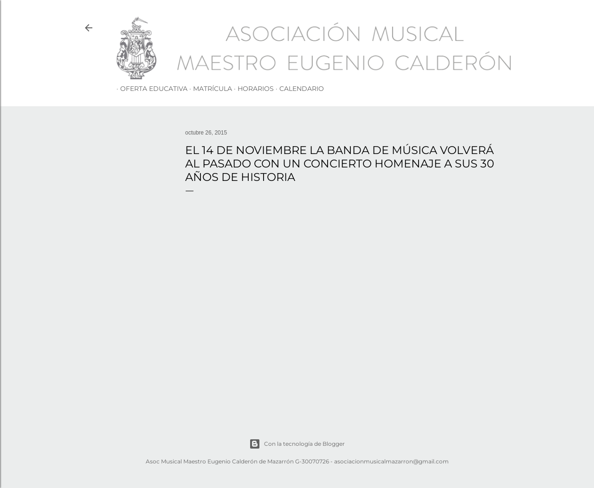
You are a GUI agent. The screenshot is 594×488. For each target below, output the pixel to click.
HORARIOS (252, 88)
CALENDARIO (298, 88)
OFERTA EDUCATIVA (150, 88)
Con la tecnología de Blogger (297, 443)
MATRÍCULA (208, 88)
